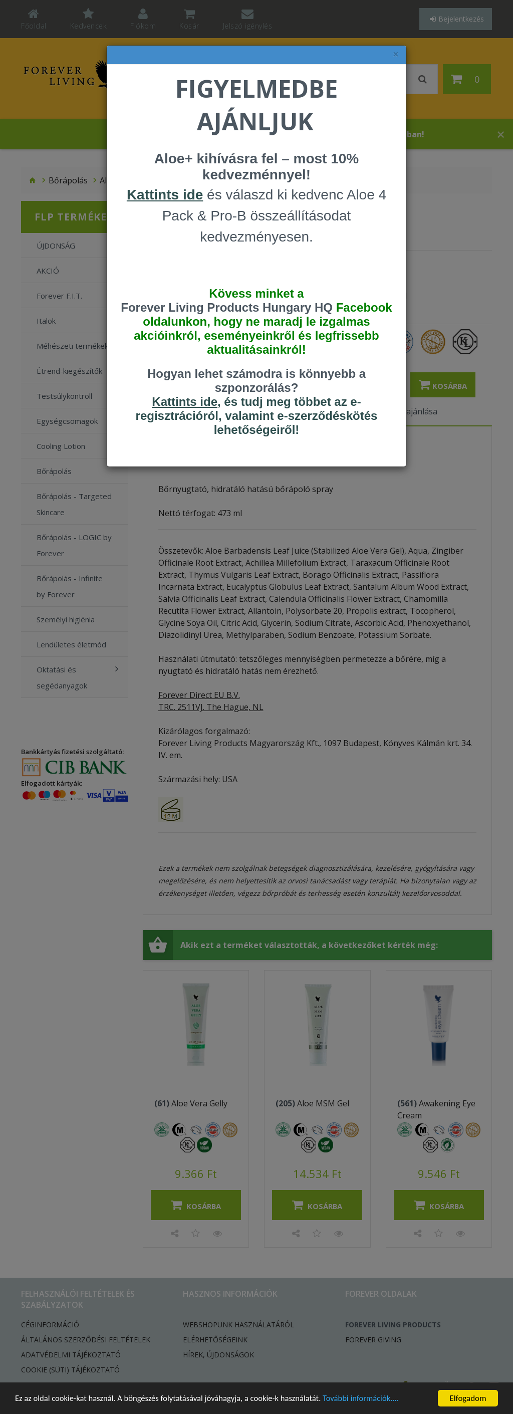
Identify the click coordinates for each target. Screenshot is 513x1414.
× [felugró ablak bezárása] (396, 54)
